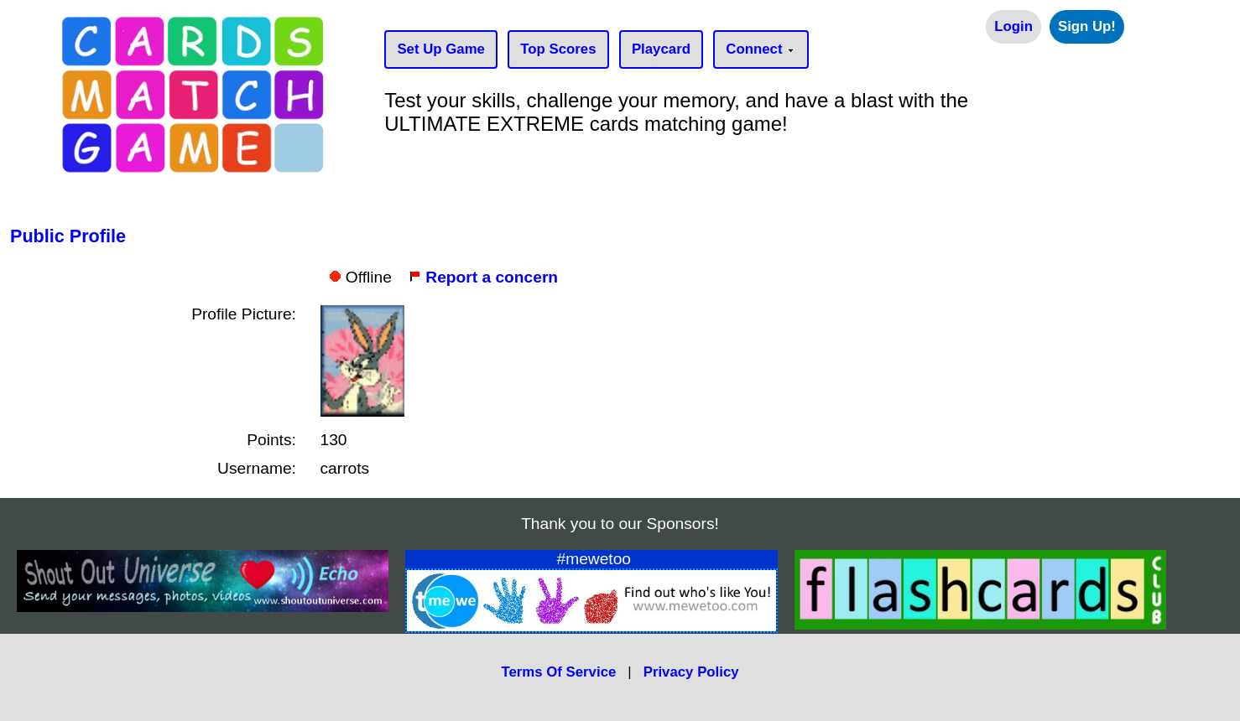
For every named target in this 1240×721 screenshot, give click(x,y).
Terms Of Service (558, 672)
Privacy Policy (691, 672)
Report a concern (483, 277)
